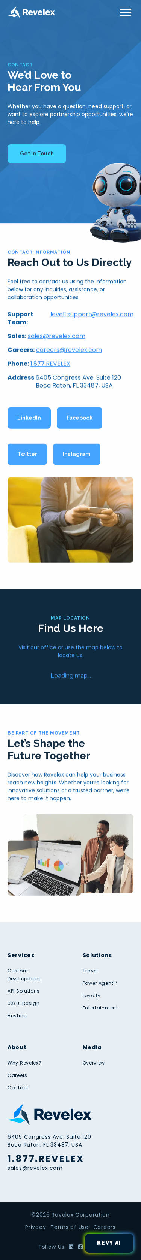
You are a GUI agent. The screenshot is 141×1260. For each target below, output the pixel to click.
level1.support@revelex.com (91, 316)
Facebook (79, 419)
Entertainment (100, 1008)
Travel (90, 971)
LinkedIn (29, 419)
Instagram (77, 456)
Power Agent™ (100, 983)
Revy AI (109, 1243)
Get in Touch (37, 154)
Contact (18, 1087)
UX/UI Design (23, 1003)
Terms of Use (69, 1227)
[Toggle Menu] (125, 12)
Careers (17, 1075)
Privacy (35, 1227)
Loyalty (92, 995)
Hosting (17, 1015)
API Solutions (24, 991)
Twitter (27, 456)
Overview (94, 1063)
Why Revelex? (24, 1063)
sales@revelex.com (56, 337)
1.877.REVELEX (50, 365)
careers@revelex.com (69, 351)
